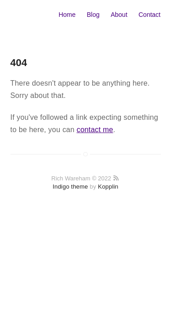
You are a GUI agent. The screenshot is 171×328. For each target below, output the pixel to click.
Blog (93, 14)
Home (66, 14)
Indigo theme (70, 186)
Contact (150, 14)
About (119, 14)
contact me (95, 129)
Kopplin (108, 186)
